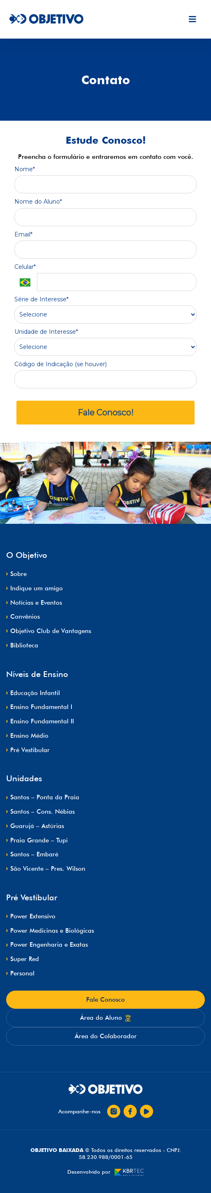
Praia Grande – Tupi (39, 840)
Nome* (24, 169)
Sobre (18, 574)
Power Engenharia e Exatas (49, 944)
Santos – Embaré (34, 854)
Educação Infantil (35, 693)
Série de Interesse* (41, 299)
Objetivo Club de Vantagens (50, 631)
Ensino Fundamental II (42, 721)
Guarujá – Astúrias (37, 826)
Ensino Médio (29, 735)
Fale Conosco (105, 999)
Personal (22, 973)
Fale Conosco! (105, 413)
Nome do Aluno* (38, 201)
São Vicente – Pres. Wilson (47, 868)
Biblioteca (24, 645)
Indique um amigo (36, 588)
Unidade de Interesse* (46, 331)
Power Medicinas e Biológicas (52, 930)
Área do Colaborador (106, 1036)
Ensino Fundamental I (41, 707)
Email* (23, 234)
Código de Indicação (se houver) (60, 364)
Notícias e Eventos (36, 602)
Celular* (25, 267)
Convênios (25, 616)
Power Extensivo (32, 916)
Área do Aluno (105, 1017)
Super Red (24, 959)
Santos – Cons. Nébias (42, 811)
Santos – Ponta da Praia (44, 797)
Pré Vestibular (30, 750)
